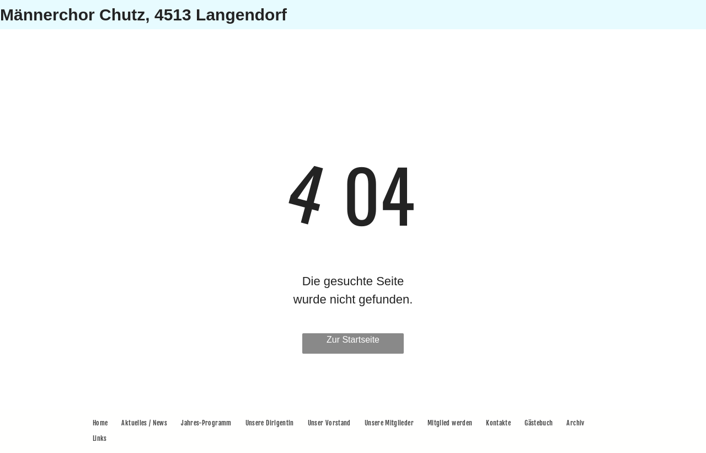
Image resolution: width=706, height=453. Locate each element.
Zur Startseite (353, 339)
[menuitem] (101, 423)
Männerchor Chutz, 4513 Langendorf (143, 15)
